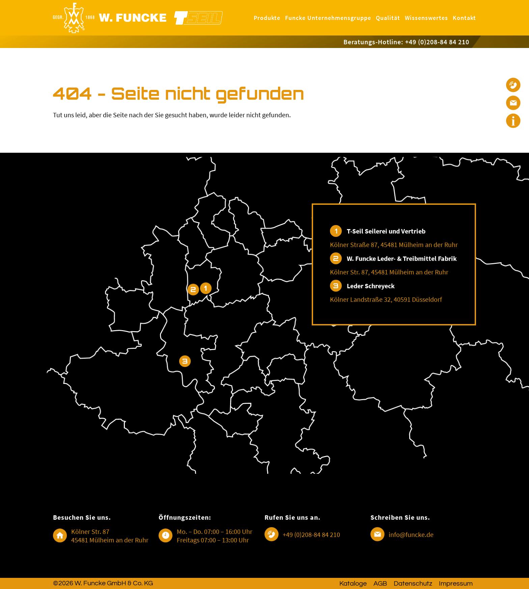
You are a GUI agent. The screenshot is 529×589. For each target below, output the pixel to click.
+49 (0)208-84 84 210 (311, 534)
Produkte (267, 18)
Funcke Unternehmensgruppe (328, 18)
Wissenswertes (426, 18)
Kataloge (353, 583)
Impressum (456, 583)
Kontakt (464, 18)
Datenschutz (413, 583)
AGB (380, 583)
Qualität (388, 18)
